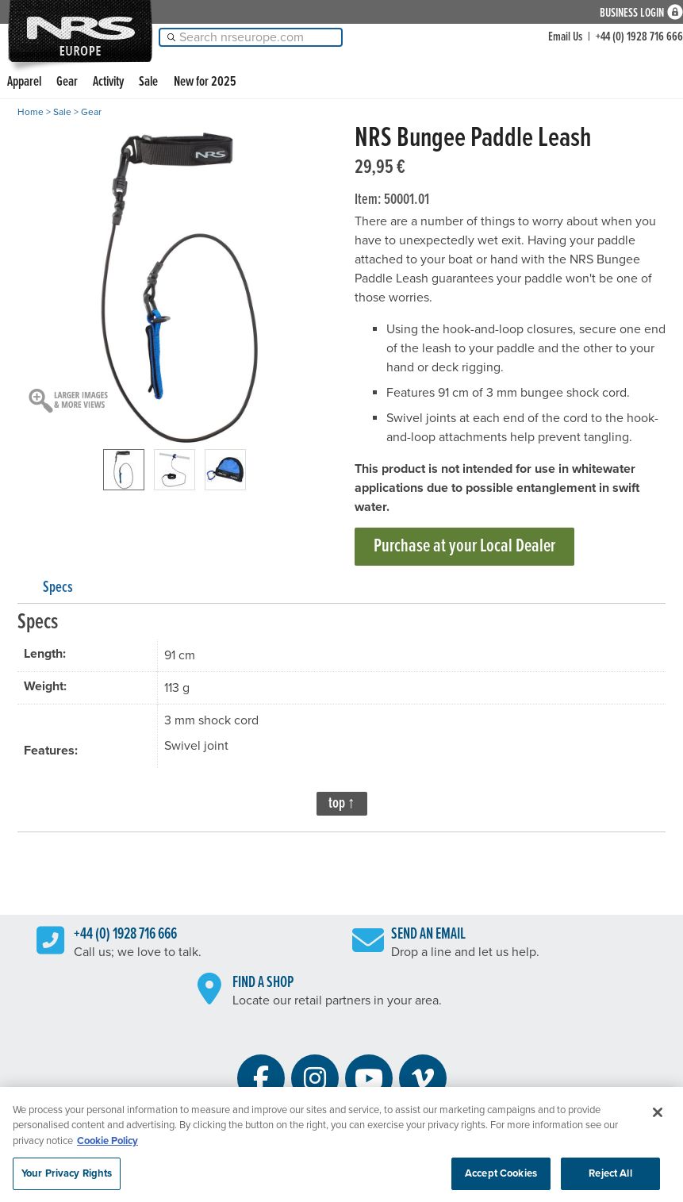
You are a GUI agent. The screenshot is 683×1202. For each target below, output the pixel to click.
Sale (148, 82)
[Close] (657, 1117)
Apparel (24, 82)
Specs (58, 588)
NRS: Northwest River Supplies (80, 31)
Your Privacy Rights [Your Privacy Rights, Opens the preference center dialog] (66, 1178)
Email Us (565, 37)
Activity (108, 82)
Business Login (632, 12)
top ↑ (341, 803)
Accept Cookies (501, 1178)
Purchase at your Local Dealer (464, 546)
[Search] (251, 37)
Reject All (610, 1178)
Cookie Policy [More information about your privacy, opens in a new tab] (107, 1146)
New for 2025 (205, 82)
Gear (67, 82)
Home (30, 111)
